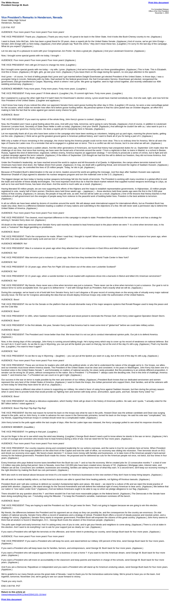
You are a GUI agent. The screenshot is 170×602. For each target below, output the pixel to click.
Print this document (158, 2)
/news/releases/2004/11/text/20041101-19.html (23, 594)
